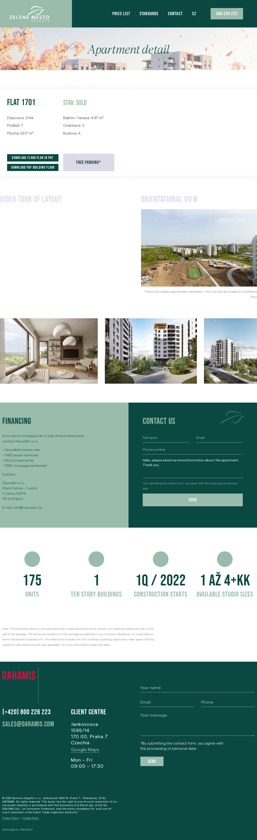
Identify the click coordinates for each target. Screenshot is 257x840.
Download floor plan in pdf (32, 158)
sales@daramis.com (28, 724)
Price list (121, 14)
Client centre (88, 712)
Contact (175, 14)
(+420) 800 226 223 (26, 712)
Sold (81, 103)
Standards (149, 14)
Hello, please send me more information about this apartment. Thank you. (193, 467)
